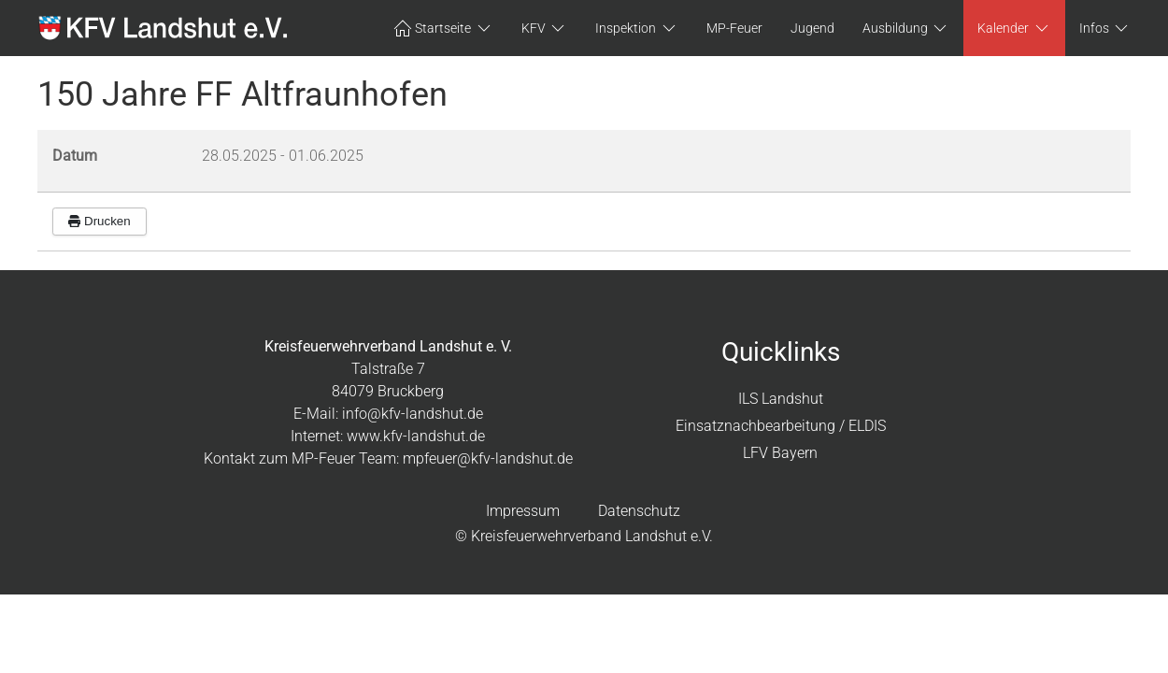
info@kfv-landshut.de (412, 413)
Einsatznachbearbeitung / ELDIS (781, 426)
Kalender (1014, 28)
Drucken (99, 221)
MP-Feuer (734, 28)
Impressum (523, 511)
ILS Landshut (780, 399)
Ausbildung (906, 28)
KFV (544, 28)
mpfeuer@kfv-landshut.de (488, 458)
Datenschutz (639, 511)
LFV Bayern (780, 453)
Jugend (812, 28)
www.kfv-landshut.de (416, 436)
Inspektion (636, 28)
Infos (1105, 28)
